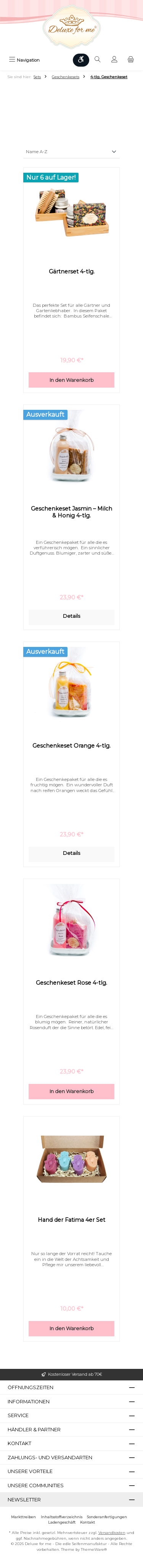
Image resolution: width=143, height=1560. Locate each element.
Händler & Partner (34, 1429)
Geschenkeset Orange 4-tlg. (71, 746)
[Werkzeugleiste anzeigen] (81, 60)
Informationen (29, 1401)
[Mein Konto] (114, 60)
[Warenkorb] (130, 60)
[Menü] (24, 60)
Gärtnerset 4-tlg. (72, 271)
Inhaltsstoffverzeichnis (61, 1517)
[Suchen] (97, 60)
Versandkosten (111, 1533)
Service (18, 1415)
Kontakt (87, 1522)
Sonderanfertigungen (107, 1517)
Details (71, 616)
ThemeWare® (94, 1549)
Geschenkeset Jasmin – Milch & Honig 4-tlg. (71, 512)
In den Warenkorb (72, 380)
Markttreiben (23, 1517)
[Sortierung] (71, 152)
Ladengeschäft (62, 1522)
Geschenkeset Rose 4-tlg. (71, 983)
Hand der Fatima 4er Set (71, 1220)
